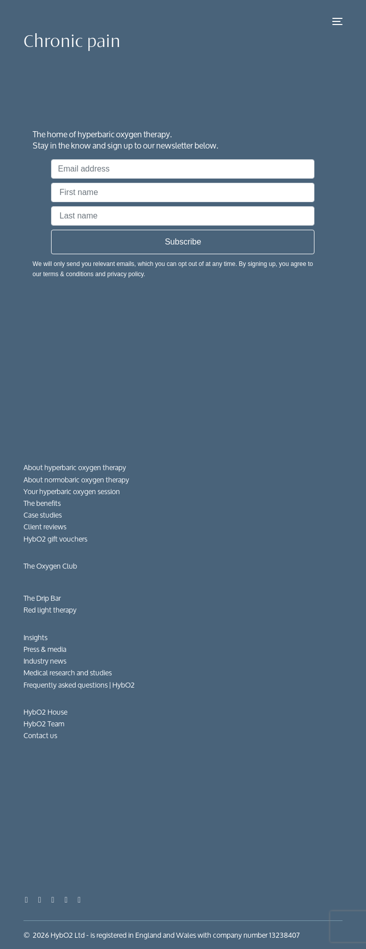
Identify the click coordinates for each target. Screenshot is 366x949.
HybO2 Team (43, 723)
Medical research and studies (67, 672)
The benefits (42, 503)
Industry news (44, 660)
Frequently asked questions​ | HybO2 (79, 684)
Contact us (40, 735)
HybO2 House (45, 711)
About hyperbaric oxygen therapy (74, 467)
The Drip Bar (42, 598)
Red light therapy (50, 609)
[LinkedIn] (65, 899)
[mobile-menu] (336, 21)
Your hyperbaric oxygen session (71, 491)
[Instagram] (53, 899)
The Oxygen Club (50, 565)
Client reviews (44, 526)
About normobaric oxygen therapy (76, 479)
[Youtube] (39, 899)
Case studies (42, 514)
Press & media (44, 649)
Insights (35, 637)
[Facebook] (26, 899)
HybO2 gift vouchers (55, 538)
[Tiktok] (79, 899)
